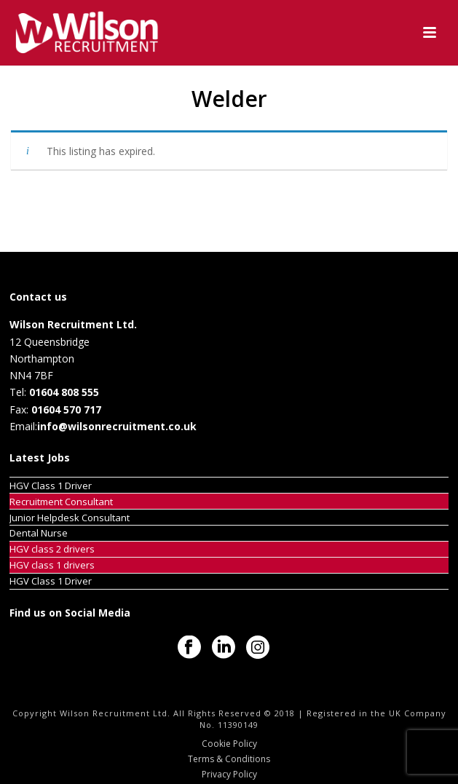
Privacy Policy (229, 774)
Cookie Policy (229, 744)
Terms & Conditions (229, 759)
